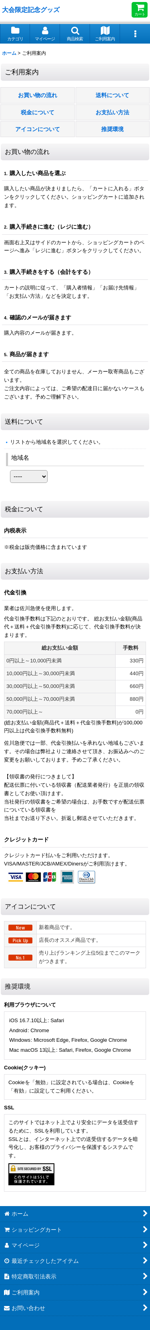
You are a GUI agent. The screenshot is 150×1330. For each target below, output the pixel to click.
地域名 (20, 457)
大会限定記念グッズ (31, 9)
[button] (75, 34)
